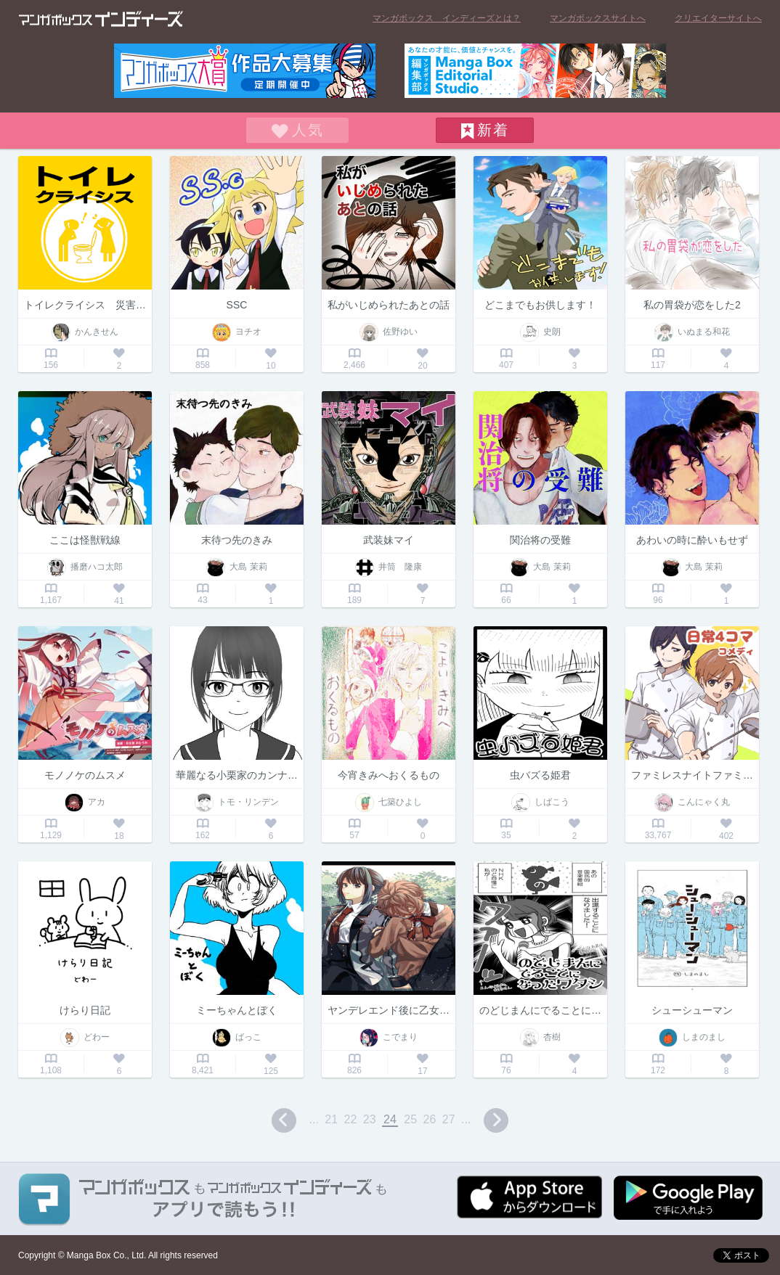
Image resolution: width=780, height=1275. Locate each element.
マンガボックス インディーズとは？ (447, 18)
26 (429, 1119)
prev (284, 1120)
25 (410, 1119)
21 (331, 1119)
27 (448, 1119)
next (496, 1120)
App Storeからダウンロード (529, 1197)
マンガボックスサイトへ (598, 18)
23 (369, 1119)
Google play (688, 1198)
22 (350, 1119)
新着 (493, 130)
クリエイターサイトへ (718, 18)
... (314, 1119)
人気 (308, 130)
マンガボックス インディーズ (101, 19)
